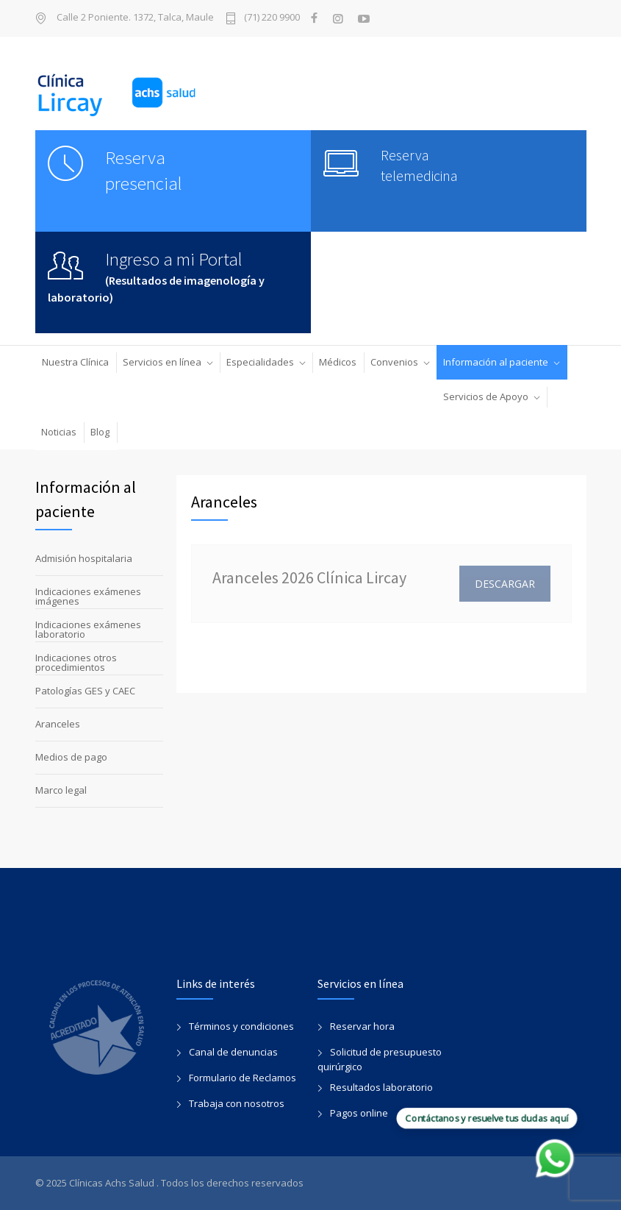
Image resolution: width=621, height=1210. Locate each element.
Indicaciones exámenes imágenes (88, 596)
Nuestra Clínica (75, 362)
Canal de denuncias (233, 1051)
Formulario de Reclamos (242, 1077)
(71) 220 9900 (272, 18)
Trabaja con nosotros (236, 1103)
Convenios (394, 362)
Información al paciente (495, 362)
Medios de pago (71, 757)
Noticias (58, 431)
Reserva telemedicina (419, 165)
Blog (100, 431)
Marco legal (61, 790)
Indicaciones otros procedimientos (76, 662)
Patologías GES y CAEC (85, 690)
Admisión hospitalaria (83, 558)
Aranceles (57, 723)
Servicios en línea (162, 362)
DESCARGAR (505, 584)
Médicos (337, 362)
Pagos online (359, 1113)
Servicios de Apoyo (485, 396)
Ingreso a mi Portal (174, 259)
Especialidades (260, 362)
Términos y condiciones (241, 1026)
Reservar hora (362, 1026)
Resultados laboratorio (381, 1087)
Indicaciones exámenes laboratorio (88, 629)
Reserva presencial (143, 170)
